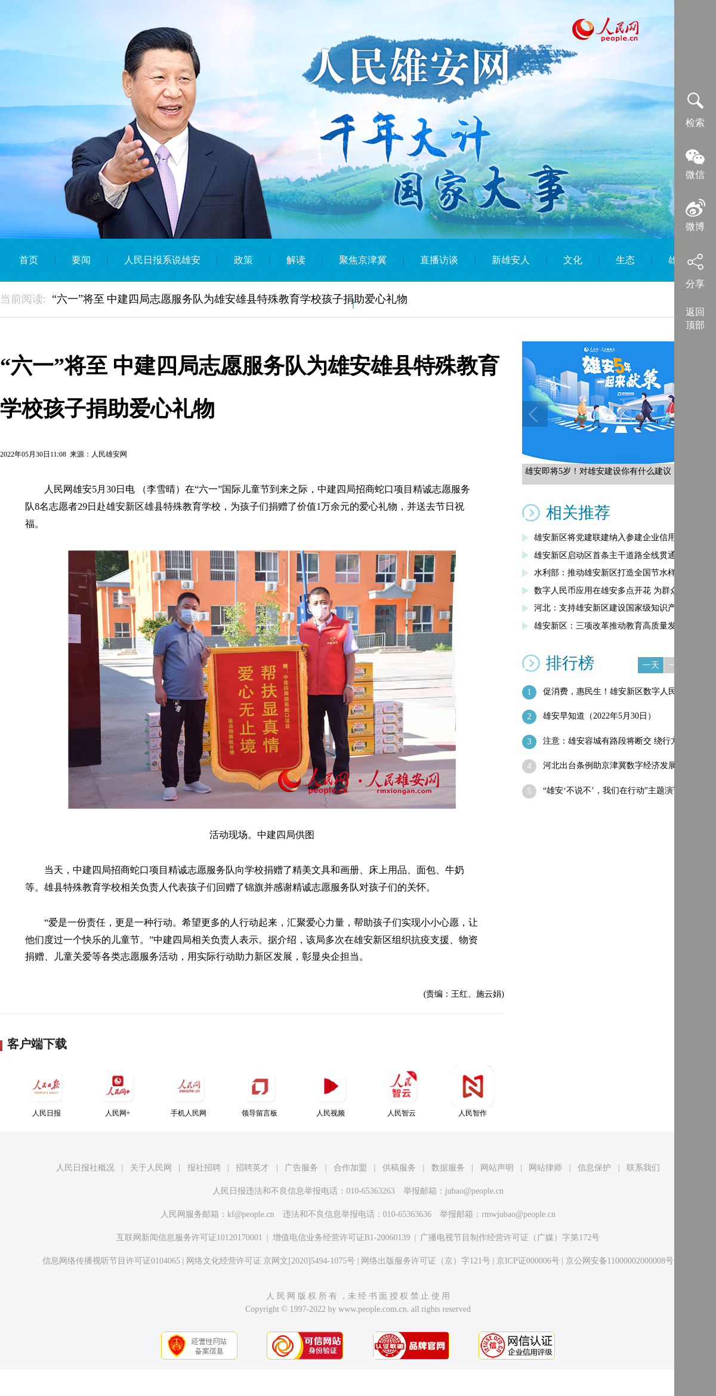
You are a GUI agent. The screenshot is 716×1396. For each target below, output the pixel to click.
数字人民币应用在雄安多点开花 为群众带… (614, 590)
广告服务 (301, 1167)
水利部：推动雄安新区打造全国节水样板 (609, 572)
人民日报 (46, 1091)
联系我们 (643, 1167)
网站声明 (497, 1167)
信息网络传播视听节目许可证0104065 (111, 1260)
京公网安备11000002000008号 (620, 1260)
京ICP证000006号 (528, 1260)
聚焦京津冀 (363, 260)
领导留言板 (259, 1091)
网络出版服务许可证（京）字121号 (425, 1260)
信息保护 (594, 1167)
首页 (28, 260)
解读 (295, 260)
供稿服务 (399, 1167)
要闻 (81, 260)
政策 (243, 260)
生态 (625, 260)
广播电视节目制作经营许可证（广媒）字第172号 (510, 1237)
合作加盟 (350, 1167)
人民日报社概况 (85, 1167)
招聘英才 (252, 1167)
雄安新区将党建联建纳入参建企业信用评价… (617, 537)
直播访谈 (439, 260)
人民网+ (117, 1091)
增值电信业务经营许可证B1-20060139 (342, 1237)
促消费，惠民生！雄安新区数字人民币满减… (626, 691)
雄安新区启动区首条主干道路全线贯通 (605, 555)
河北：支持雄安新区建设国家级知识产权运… (617, 607)
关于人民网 (151, 1167)
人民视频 (330, 1091)
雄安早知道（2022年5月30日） (599, 715)
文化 (572, 260)
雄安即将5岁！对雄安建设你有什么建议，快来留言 (619, 471)
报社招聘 (204, 1167)
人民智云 (401, 1091)
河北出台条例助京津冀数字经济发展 (610, 765)
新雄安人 (511, 260)
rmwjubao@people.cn (518, 1214)
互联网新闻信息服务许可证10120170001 (189, 1237)
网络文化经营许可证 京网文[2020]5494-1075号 (271, 1260)
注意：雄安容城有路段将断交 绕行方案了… (623, 740)
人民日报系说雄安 (162, 260)
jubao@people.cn (474, 1191)
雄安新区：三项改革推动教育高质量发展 (609, 625)
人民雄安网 (109, 454)
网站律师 (545, 1167)
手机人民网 (188, 1091)
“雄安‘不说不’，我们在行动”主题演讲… (616, 790)
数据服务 (448, 1167)
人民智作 (472, 1091)
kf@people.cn (250, 1214)
